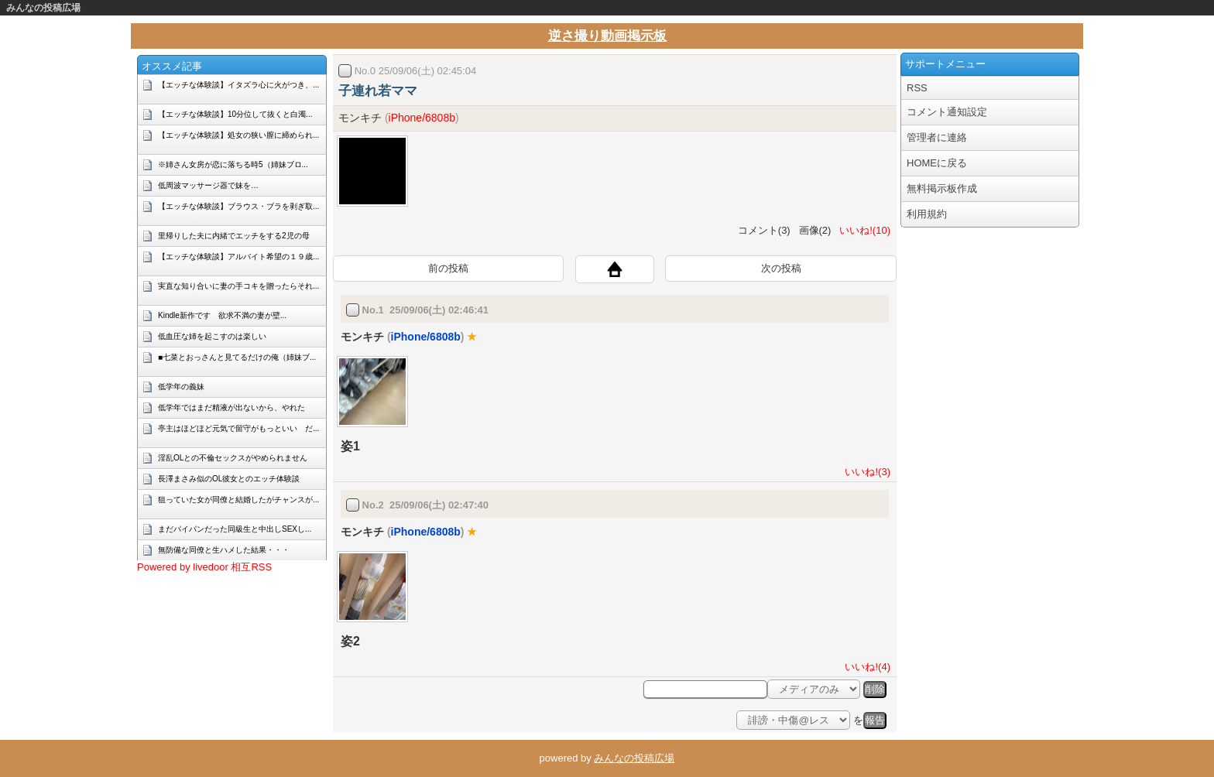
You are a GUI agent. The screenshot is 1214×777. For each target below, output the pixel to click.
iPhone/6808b (422, 117)
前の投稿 (448, 268)
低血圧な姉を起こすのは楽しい (212, 336)
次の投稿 (781, 268)
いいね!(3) (864, 471)
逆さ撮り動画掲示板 (607, 36)
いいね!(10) (862, 230)
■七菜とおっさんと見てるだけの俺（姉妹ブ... (237, 357)
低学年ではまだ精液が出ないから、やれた (231, 407)
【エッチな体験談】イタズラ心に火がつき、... (238, 84)
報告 (875, 720)
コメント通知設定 (947, 112)
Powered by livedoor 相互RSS (204, 567)
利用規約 (927, 214)
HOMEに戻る (937, 163)
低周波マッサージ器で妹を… (208, 185)
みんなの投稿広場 (43, 7)
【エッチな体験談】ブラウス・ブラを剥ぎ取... (238, 206)
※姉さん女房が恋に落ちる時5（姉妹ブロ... (233, 164)
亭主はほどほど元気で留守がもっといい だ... (238, 428)
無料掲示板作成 (942, 188)
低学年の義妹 (181, 386)
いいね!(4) (864, 667)
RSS (917, 88)
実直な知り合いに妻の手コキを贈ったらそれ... (238, 286)
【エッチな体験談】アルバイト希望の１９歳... (238, 256)
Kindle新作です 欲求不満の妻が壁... (222, 315)
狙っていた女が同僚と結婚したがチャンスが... (238, 499)
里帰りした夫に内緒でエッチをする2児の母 (234, 235)
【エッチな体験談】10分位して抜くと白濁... (235, 114)
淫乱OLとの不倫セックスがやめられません (232, 458)
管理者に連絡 (937, 137)
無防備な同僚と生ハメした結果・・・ (224, 550)
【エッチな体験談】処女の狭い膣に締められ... (238, 135)
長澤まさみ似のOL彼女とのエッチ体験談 (229, 478)
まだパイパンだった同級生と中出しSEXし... (234, 529)
